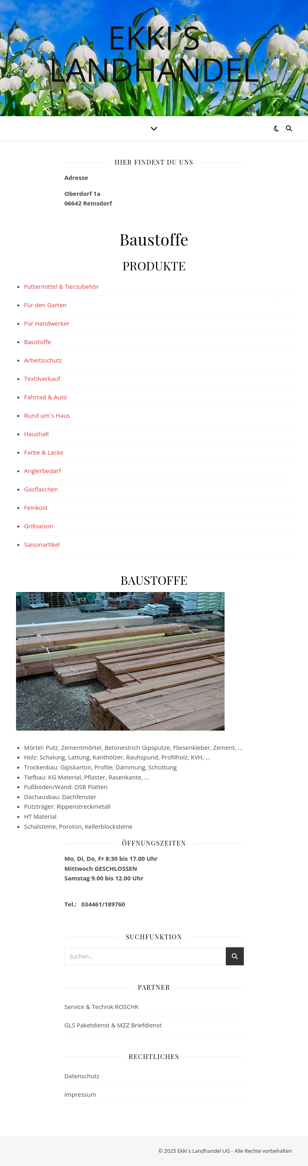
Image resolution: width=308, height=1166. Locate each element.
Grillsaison (38, 526)
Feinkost (36, 507)
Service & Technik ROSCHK (101, 1007)
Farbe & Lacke (43, 452)
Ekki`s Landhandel (154, 53)
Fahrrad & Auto (45, 397)
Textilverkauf (42, 379)
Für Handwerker (46, 323)
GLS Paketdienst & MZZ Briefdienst (112, 1025)
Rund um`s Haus (47, 415)
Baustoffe (37, 342)
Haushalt (36, 434)
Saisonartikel (42, 544)
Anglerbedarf (42, 471)
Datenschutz (81, 1076)
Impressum (80, 1094)
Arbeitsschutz (43, 360)
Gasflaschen (41, 489)
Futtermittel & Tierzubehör (61, 286)
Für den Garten (45, 305)
